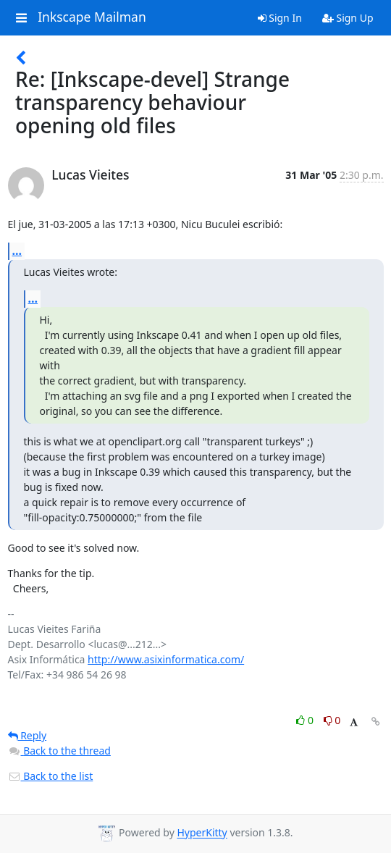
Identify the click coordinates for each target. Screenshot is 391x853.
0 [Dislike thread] (332, 720)
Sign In (280, 18)
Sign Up (348, 18)
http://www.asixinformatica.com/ (166, 659)
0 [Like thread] (306, 720)
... (17, 251)
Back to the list (50, 776)
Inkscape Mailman (92, 17)
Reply (27, 735)
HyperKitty (202, 833)
